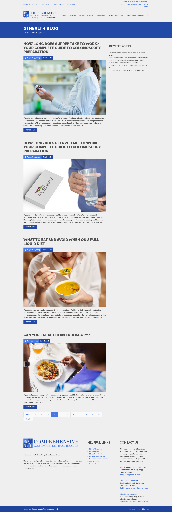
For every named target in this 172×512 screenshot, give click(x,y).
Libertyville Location (128, 494)
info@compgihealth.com (130, 475)
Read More (30, 130)
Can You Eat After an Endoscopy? (56, 335)
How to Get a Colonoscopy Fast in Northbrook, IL (128, 67)
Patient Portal (58, 4)
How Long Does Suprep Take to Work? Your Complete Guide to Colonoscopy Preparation (62, 48)
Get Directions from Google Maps (134, 488)
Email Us (52, 18)
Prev (28, 415)
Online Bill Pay (71, 4)
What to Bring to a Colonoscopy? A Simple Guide (128, 58)
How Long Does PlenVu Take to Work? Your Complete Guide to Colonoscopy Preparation (62, 147)
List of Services (95, 449)
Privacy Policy (134, 509)
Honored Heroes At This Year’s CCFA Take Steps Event (127, 54)
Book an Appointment (98, 459)
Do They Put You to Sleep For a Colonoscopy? (127, 70)
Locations (45, 4)
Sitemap (145, 509)
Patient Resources (116, 15)
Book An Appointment (30, 4)
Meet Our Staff (95, 454)
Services (73, 15)
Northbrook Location (128, 481)
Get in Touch (94, 461)
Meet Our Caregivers (135, 15)
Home (64, 15)
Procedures (100, 15)
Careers (92, 464)
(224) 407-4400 (40, 18)
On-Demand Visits (86, 15)
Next (28, 419)
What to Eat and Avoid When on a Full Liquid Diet (61, 242)
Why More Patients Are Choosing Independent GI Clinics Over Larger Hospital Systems (127, 62)
